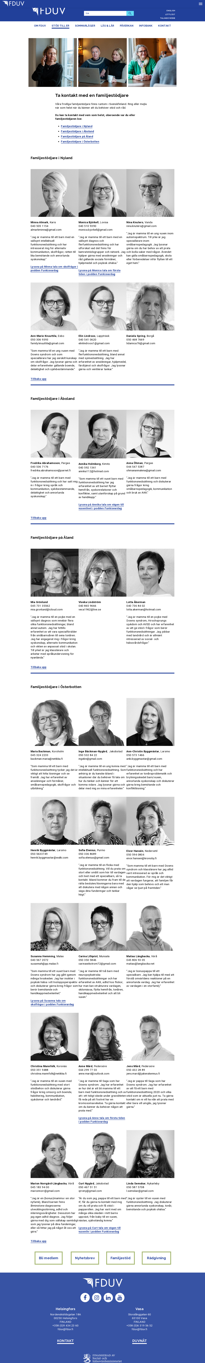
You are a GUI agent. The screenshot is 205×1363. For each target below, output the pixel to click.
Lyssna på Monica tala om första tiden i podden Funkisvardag (100, 263)
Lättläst (170, 14)
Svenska (170, 3)
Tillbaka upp (39, 370)
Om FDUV (40, 25)
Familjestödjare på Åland (77, 128)
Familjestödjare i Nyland (76, 118)
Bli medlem (48, 1238)
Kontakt (164, 25)
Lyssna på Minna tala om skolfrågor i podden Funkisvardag (53, 259)
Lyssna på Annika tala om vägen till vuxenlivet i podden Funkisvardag (101, 496)
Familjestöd (121, 1238)
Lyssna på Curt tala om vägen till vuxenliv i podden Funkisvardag (100, 1211)
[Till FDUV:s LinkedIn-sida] (108, 1275)
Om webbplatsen (102, 1350)
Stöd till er (60, 25)
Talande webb (167, 18)
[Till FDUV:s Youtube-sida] (119, 1275)
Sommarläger (85, 25)
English (171, 11)
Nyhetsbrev (85, 1238)
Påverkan (126, 25)
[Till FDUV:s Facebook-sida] (85, 1275)
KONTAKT (65, 1318)
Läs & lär (107, 25)
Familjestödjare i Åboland (77, 123)
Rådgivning (157, 1238)
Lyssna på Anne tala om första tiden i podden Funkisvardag (102, 1103)
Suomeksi (170, 7)
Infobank (145, 25)
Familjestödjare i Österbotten (80, 133)
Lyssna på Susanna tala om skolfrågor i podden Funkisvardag (52, 987)
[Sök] (105, 13)
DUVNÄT (139, 1318)
